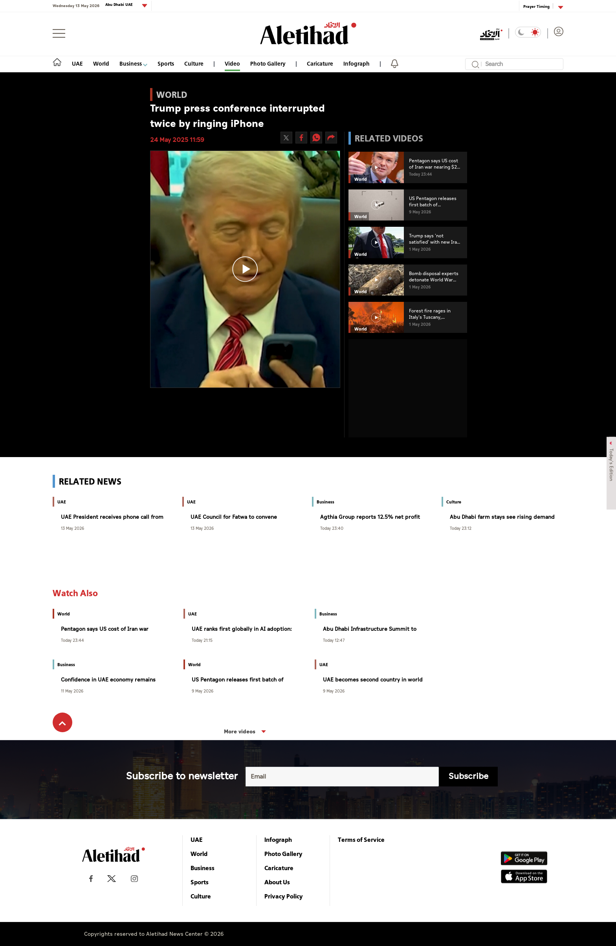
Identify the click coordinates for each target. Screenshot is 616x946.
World (101, 63)
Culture (194, 63)
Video (232, 63)
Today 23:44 (72, 640)
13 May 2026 (72, 528)
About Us (277, 882)
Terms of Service (361, 839)
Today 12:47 (334, 640)
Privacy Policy (283, 896)
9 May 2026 (202, 690)
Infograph (356, 63)
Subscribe (468, 776)
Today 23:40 (331, 528)
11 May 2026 (72, 690)
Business (133, 63)
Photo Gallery (268, 63)
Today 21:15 (202, 640)
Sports (166, 63)
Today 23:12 (460, 528)
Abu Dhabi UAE (119, 5)
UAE (77, 63)
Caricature (320, 63)
